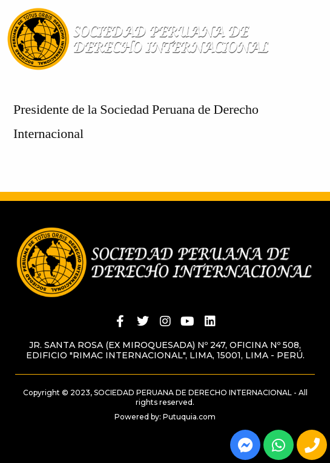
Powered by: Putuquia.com (165, 416)
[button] (324, 49)
